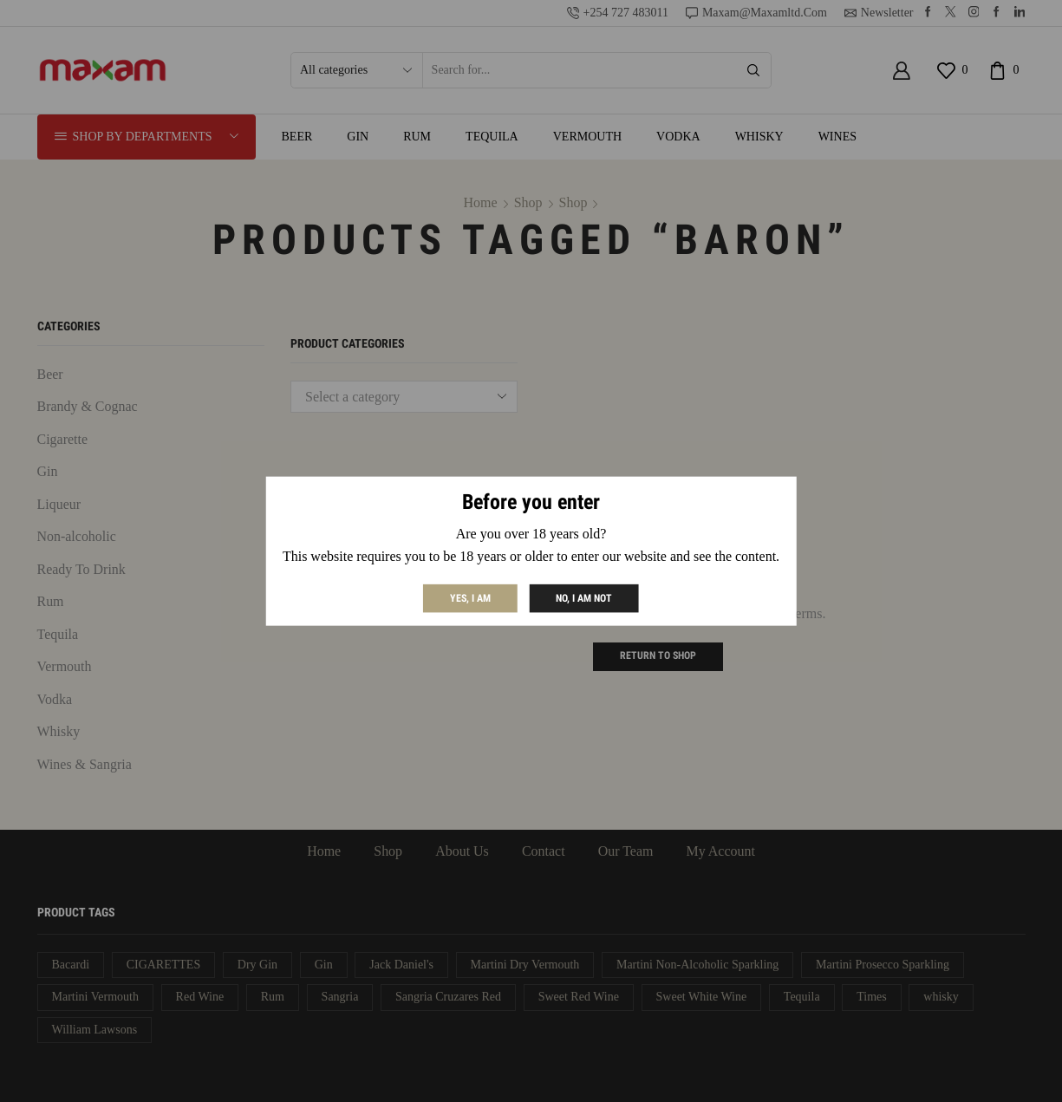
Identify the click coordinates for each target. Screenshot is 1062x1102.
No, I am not (584, 597)
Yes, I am (470, 597)
